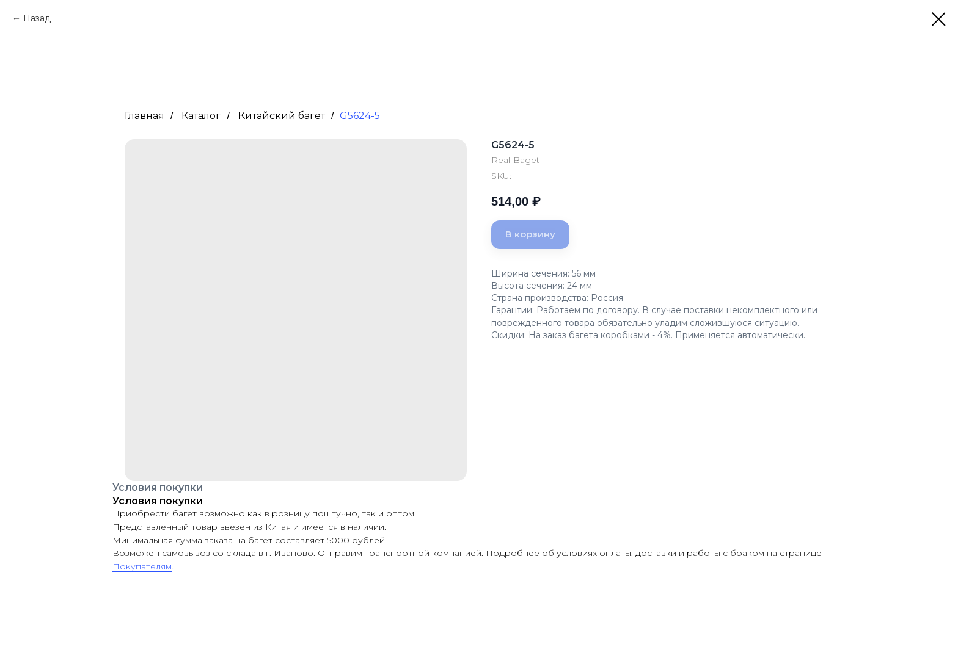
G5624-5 (360, 115)
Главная (144, 115)
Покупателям (142, 566)
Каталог (201, 115)
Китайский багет (281, 115)
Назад (37, 18)
